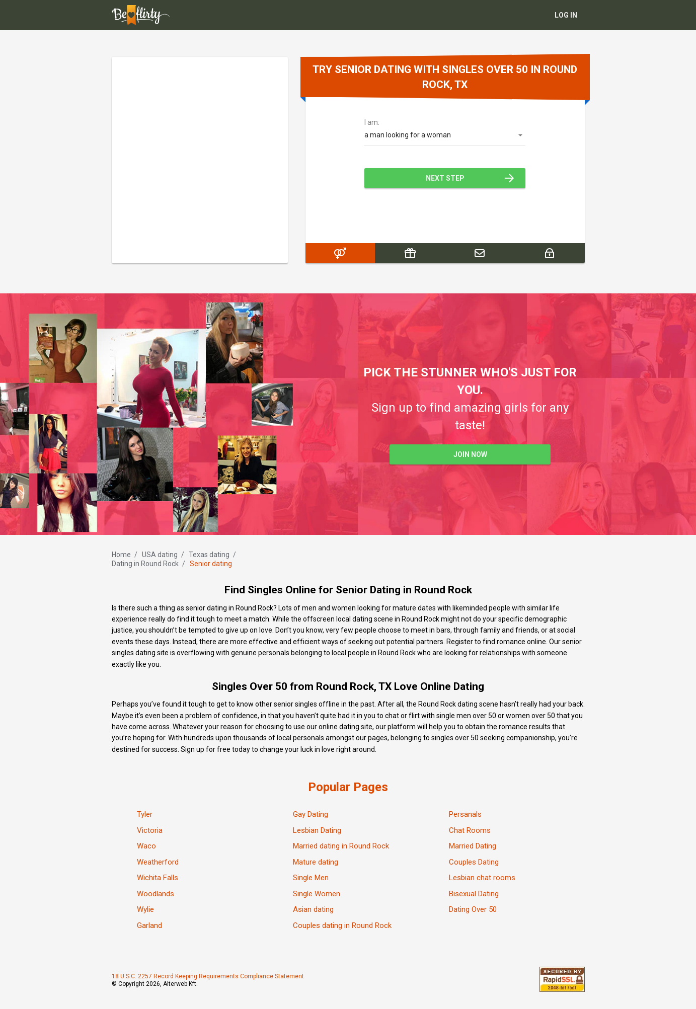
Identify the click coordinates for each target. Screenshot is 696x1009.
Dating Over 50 (473, 909)
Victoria (150, 830)
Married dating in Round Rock (341, 845)
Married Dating (472, 845)
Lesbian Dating (317, 830)
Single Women (316, 893)
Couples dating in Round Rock (342, 925)
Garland (149, 925)
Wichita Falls (157, 877)
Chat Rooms (470, 830)
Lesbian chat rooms (482, 877)
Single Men (311, 877)
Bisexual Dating (474, 893)
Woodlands (155, 893)
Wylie (145, 909)
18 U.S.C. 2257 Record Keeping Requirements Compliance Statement (208, 976)
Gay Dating (310, 814)
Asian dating (313, 909)
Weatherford (158, 862)
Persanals (465, 814)
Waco (146, 845)
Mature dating (315, 862)
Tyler (144, 814)
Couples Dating (474, 862)
